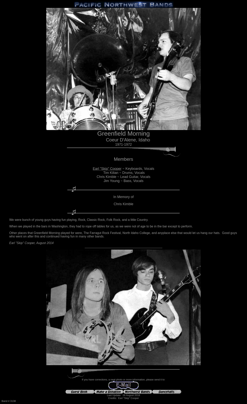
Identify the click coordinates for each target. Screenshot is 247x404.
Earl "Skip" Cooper (107, 169)
